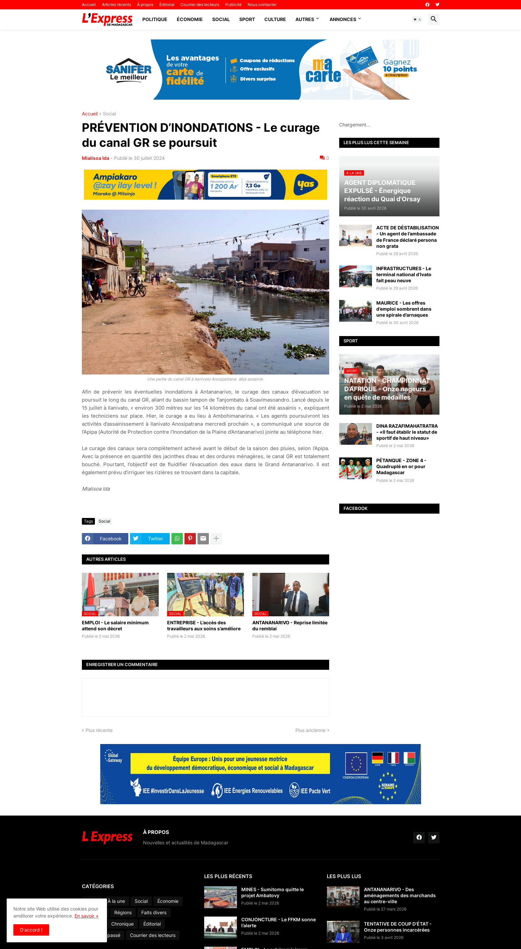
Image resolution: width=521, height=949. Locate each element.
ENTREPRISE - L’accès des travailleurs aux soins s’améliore (204, 625)
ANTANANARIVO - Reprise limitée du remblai (290, 625)
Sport (247, 19)
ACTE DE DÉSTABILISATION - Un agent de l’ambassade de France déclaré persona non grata (407, 237)
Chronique (122, 924)
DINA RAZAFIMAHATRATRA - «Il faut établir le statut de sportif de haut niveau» (407, 432)
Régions (123, 912)
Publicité (233, 4)
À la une (116, 901)
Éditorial (166, 4)
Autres (304, 19)
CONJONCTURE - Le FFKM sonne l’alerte (278, 922)
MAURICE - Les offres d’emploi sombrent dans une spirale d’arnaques (403, 309)
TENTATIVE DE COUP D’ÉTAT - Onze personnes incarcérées (398, 927)
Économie (190, 19)
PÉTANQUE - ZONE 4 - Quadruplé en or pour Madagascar (401, 466)
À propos (145, 4)
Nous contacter (262, 4)
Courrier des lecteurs (199, 4)
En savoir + (87, 916)
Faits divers (153, 912)
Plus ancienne (310, 730)
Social (221, 19)
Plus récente (99, 730)
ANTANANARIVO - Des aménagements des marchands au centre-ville (400, 895)
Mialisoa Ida (95, 158)
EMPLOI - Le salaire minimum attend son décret (115, 625)
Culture (275, 19)
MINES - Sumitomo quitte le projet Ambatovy (272, 892)
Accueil (89, 4)
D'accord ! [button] (31, 930)
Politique (154, 19)
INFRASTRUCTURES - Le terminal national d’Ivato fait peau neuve (403, 274)
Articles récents (116, 4)
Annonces (343, 19)
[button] (417, 19)
